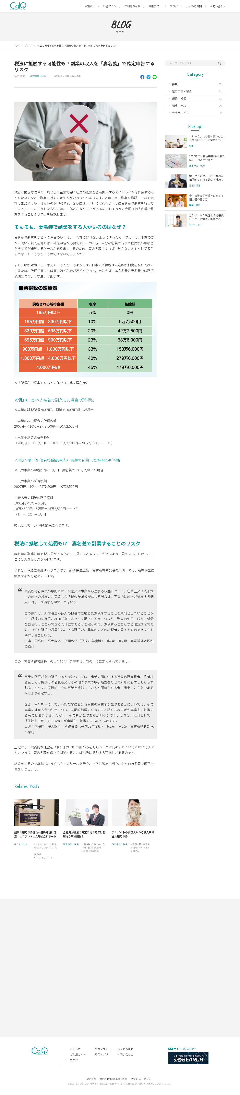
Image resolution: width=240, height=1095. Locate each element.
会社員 (101, 844)
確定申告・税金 (38, 76)
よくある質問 (194, 6)
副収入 (135, 851)
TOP (16, 45)
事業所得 (96, 847)
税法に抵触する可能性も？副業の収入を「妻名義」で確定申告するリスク (77, 45)
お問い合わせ (218, 6)
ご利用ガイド (132, 6)
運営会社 (91, 1078)
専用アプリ (155, 6)
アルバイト (144, 847)
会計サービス (21, 844)
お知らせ (89, 6)
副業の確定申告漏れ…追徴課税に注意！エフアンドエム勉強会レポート (35, 834)
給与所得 (94, 851)
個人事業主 (144, 844)
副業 (66, 76)
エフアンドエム (42, 844)
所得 (134, 844)
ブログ (174, 6)
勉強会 (38, 854)
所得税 (58, 76)
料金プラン (109, 6)
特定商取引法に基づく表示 (113, 1078)
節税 (94, 844)
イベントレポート (44, 857)
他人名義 (76, 76)
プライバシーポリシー (142, 1078)
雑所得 (87, 847)
